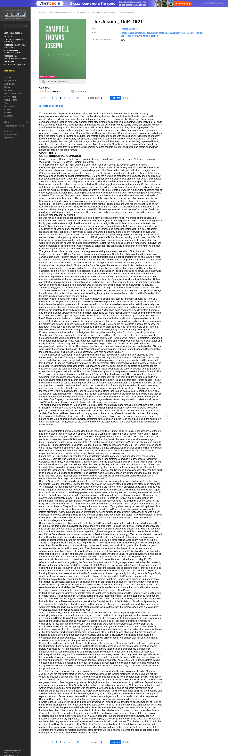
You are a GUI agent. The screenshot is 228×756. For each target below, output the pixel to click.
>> (82, 98)
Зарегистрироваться (14, 126)
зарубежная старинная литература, (185, 33)
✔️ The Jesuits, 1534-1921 (108, 13)
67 (78, 98)
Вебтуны (8, 87)
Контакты (8, 116)
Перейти (116, 98)
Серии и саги (10, 100)
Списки (7, 97)
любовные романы (13, 33)
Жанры (7, 77)
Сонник (7, 109)
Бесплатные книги (13, 93)
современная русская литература (15, 46)
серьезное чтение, (130, 36)
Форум (7, 113)
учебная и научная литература (13, 40)
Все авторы (9, 106)
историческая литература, (133, 33)
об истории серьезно (14, 64)
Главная (42, 13)
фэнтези (8, 36)
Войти (7, 122)
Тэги (6, 103)
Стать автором (11, 134)
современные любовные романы (13, 51)
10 (68, 98)
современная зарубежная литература (15, 57)
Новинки (8, 90)
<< (40, 98)
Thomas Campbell (86, 13)
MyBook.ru (9, 137)
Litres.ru (8, 131)
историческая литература (63, 13)
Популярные (10, 80)
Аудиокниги (9, 84)
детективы (9, 61)
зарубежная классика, (157, 33)
